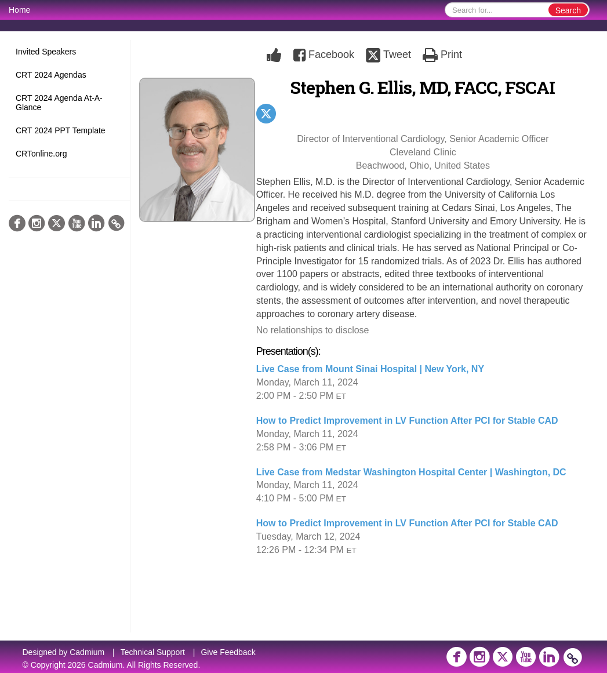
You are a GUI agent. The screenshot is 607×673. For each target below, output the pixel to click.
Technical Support (153, 652)
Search (568, 10)
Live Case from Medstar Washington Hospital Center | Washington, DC (411, 472)
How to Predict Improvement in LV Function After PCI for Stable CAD (407, 420)
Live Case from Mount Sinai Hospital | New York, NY (370, 369)
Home (19, 9)
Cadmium (87, 652)
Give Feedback (228, 652)
